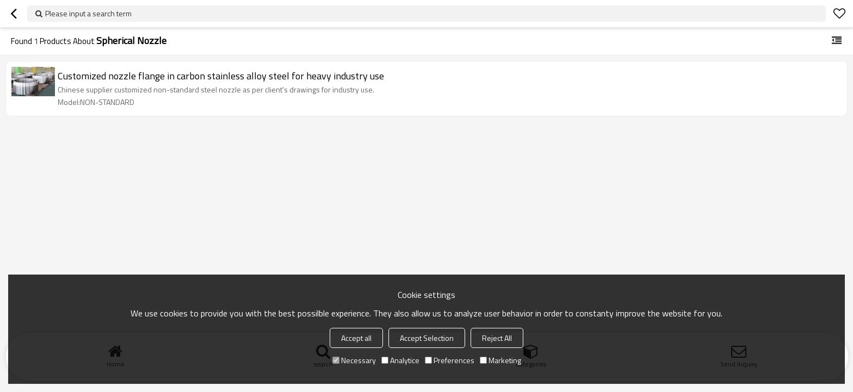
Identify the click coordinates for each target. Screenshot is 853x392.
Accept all (356, 338)
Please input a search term (88, 13)
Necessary (354, 360)
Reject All (497, 338)
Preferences (449, 360)
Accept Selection (427, 338)
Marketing (500, 360)
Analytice (400, 360)
